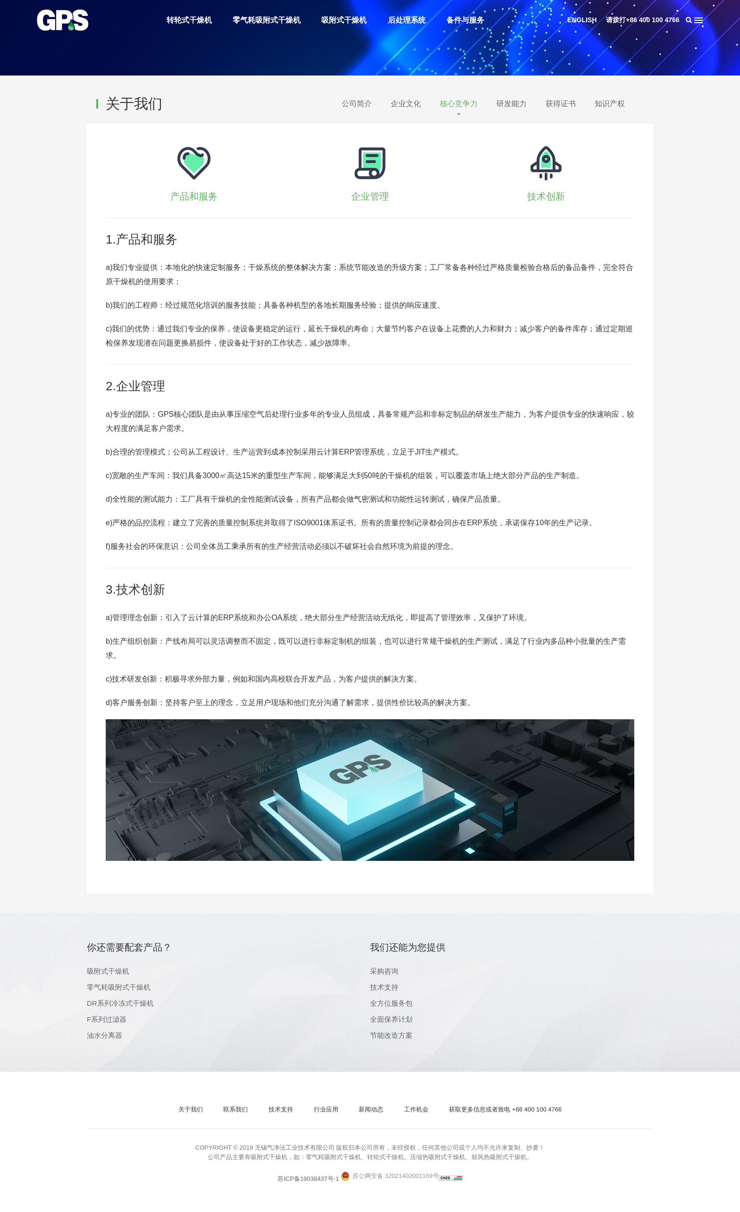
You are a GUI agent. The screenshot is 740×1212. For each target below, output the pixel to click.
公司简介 (357, 104)
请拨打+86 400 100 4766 (642, 20)
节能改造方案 (391, 1035)
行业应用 (326, 1109)
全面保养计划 (391, 1019)
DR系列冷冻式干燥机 (120, 1003)
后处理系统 (407, 20)
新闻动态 (371, 1109)
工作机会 (416, 1109)
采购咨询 (384, 971)
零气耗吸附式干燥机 (267, 20)
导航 (698, 20)
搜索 (689, 20)
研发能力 (511, 104)
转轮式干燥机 (189, 20)
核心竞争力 (459, 104)
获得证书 (561, 104)
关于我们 (190, 1109)
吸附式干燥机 (344, 20)
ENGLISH (582, 20)
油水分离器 (104, 1035)
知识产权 (610, 104)
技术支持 (384, 987)
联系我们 (235, 1109)
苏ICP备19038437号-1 (308, 1178)
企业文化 (406, 104)
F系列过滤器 (106, 1019)
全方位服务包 (391, 1003)
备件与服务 (465, 20)
